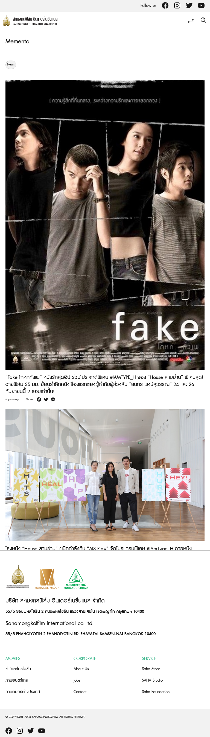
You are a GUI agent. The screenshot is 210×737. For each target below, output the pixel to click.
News (10, 64)
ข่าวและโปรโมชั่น (18, 669)
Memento (17, 41)
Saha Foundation (156, 692)
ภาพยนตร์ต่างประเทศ (22, 692)
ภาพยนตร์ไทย (16, 680)
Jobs (77, 680)
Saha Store (151, 669)
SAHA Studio (152, 680)
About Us (81, 669)
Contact (80, 692)
